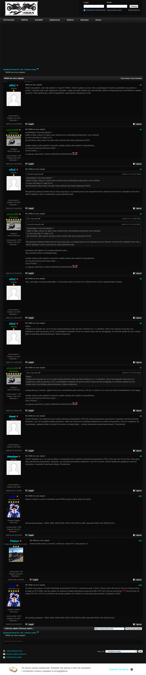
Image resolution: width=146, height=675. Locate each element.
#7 (141, 368)
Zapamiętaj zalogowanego (96, 10)
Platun (14, 541)
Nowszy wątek (25, 628)
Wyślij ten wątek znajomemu (16, 654)
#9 (141, 456)
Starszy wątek (11, 628)
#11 (140, 541)
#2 (141, 129)
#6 (141, 323)
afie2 (12, 85)
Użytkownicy (55, 20)
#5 (141, 279)
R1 (22, 69)
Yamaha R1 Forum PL (11, 69)
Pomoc (98, 20)
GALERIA (39, 20)
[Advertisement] (73, 44)
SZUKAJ (70, 20)
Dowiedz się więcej (118, 669)
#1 (141, 85)
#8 (141, 416)
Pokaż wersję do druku (14, 651)
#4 (141, 214)
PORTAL (24, 20)
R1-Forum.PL (9, 20)
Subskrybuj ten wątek (13, 657)
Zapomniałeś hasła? (114, 10)
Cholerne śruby (30, 69)
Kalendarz (85, 20)
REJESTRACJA (134, 10)
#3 (141, 169)
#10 (140, 496)
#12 (140, 585)
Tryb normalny (136, 78)
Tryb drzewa (125, 78)
